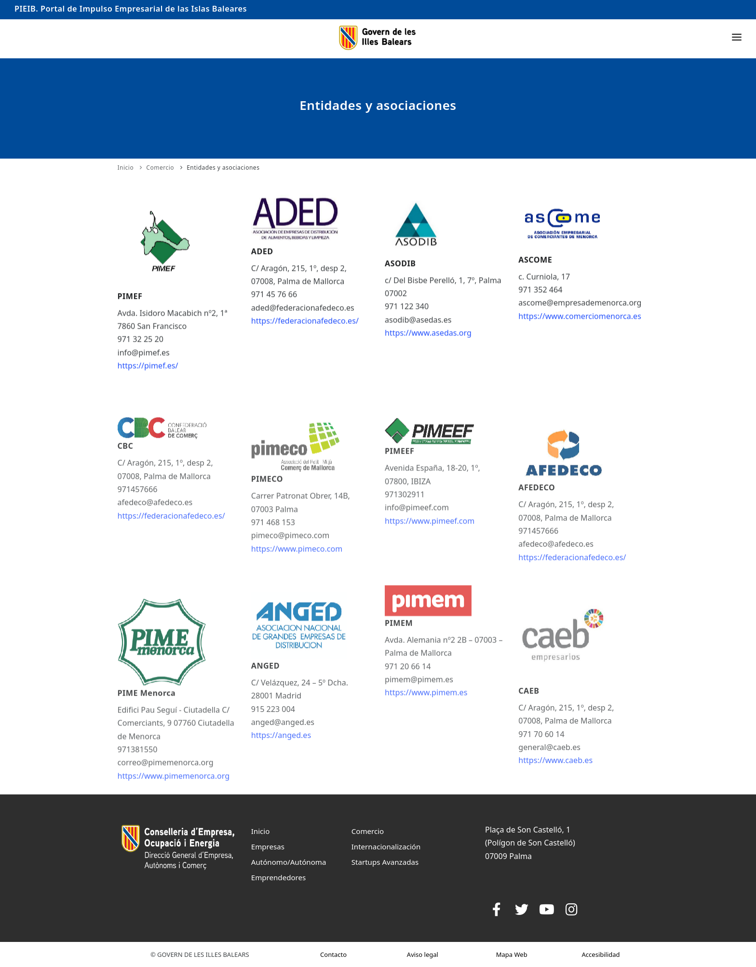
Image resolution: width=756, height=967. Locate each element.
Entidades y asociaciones (223, 167)
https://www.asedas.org (428, 339)
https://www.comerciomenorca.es (579, 322)
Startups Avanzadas (384, 862)
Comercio (160, 167)
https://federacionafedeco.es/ (305, 327)
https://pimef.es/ (148, 373)
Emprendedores (278, 877)
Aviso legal (422, 954)
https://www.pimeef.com (429, 561)
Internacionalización (386, 846)
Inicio (126, 167)
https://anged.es (281, 791)
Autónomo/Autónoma (288, 862)
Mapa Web (511, 954)
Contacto (333, 954)
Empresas (267, 846)
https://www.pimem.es (426, 735)
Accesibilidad (601, 954)
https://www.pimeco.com (297, 598)
